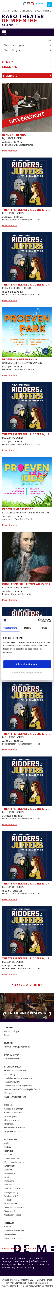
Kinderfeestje (9, 1165)
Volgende (35, 984)
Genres (8, 62)
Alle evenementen (11, 1058)
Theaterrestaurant (11, 1081)
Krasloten (8, 1169)
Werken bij (47, 11)
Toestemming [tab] (10, 628)
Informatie (10, 1139)
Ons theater (9, 1123)
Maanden (10, 67)
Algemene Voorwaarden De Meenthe (36, 1285)
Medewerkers (10, 1234)
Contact (9, 1223)
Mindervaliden (10, 1173)
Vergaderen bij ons (12, 1131)
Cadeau (7, 1147)
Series (6, 1035)
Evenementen (11, 1055)
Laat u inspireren (11, 1116)
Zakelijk (38, 11)
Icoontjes (8, 1154)
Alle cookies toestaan (27, 664)
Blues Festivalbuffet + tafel (15, 1096)
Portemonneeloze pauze (14, 1188)
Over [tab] (44, 628)
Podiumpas (9, 1184)
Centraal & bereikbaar (13, 1112)
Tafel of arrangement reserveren (18, 1078)
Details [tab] (27, 628)
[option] (27, 1006)
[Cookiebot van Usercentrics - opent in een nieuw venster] (38, 620)
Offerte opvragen (11, 1120)
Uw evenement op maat (14, 1127)
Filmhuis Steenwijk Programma (17, 1046)
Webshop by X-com (37, 1282)
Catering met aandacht (13, 1108)
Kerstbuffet (9, 1093)
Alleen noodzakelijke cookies (27, 672)
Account (40, 3)
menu (4, 34)
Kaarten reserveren (12, 1158)
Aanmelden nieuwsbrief (14, 1230)
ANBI (6, 1143)
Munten (7, 1177)
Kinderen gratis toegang (14, 1162)
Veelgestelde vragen (12, 1203)
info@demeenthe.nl (40, 1261)
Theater (5, 11)
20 (27, 984)
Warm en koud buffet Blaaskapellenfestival (22, 1089)
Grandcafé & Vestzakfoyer (15, 1070)
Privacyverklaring (11, 1192)
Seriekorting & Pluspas (13, 1196)
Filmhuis (14, 11)
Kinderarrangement (12, 1074)
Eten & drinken (26, 11)
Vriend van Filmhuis (12, 1211)
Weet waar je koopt (12, 1214)
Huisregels (8, 1150)
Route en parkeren (12, 1238)
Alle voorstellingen (11, 1031)
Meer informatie (9, 150)
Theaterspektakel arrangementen (18, 1085)
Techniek (8, 1199)
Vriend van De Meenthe (14, 1207)
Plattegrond (9, 1181)
